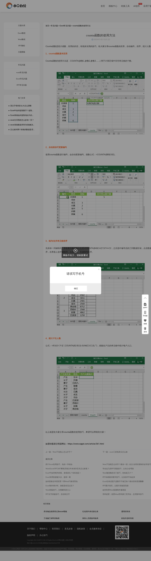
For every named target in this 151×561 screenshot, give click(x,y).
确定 (76, 288)
